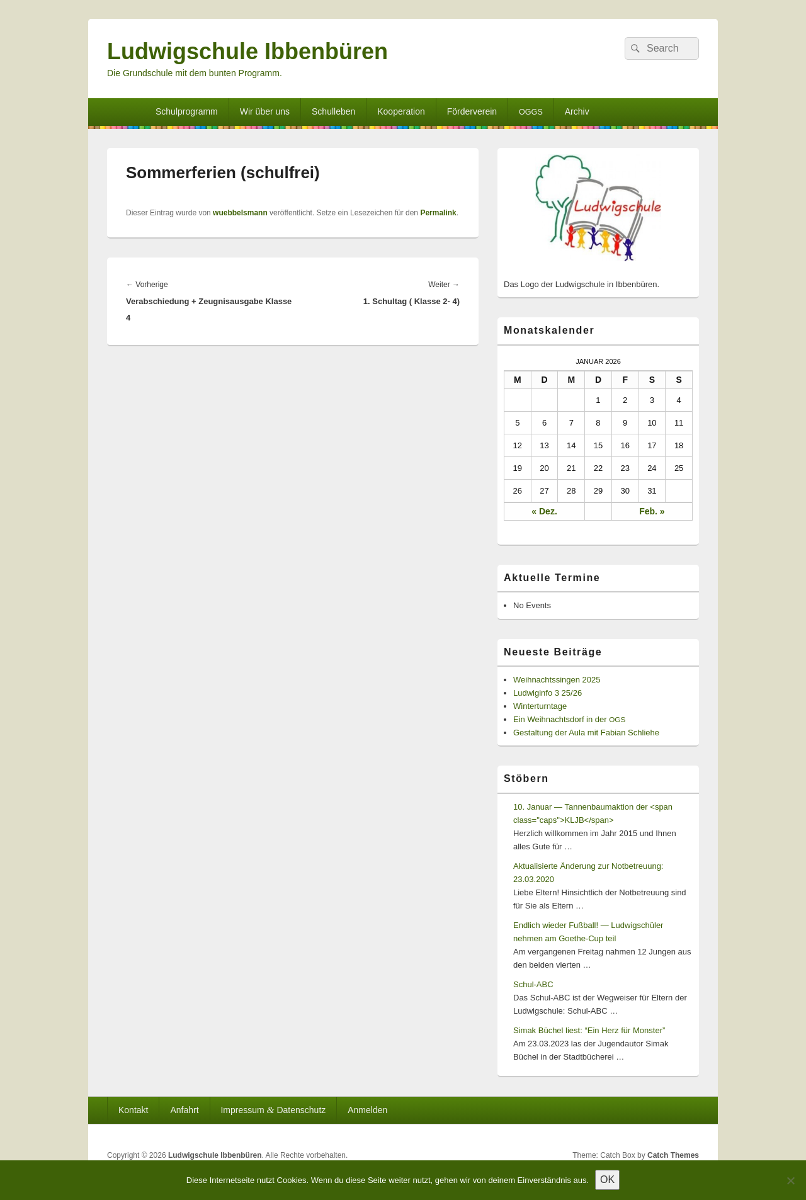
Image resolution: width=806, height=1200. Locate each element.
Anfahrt (184, 1110)
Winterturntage (540, 706)
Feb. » (651, 511)
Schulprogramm (187, 111)
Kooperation (401, 111)
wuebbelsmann (240, 212)
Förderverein (472, 111)
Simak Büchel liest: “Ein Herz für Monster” (589, 1030)
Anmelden (367, 1110)
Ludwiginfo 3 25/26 (547, 693)
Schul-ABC (533, 984)
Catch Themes (673, 1155)
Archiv (577, 111)
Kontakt (133, 1110)
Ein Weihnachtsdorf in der (569, 719)
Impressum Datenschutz (273, 1109)
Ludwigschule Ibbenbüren (247, 51)
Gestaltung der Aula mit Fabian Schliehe (586, 732)
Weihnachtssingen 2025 (557, 679)
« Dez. (544, 511)
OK (607, 1179)
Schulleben (333, 111)
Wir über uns (265, 111)
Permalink (438, 212)
